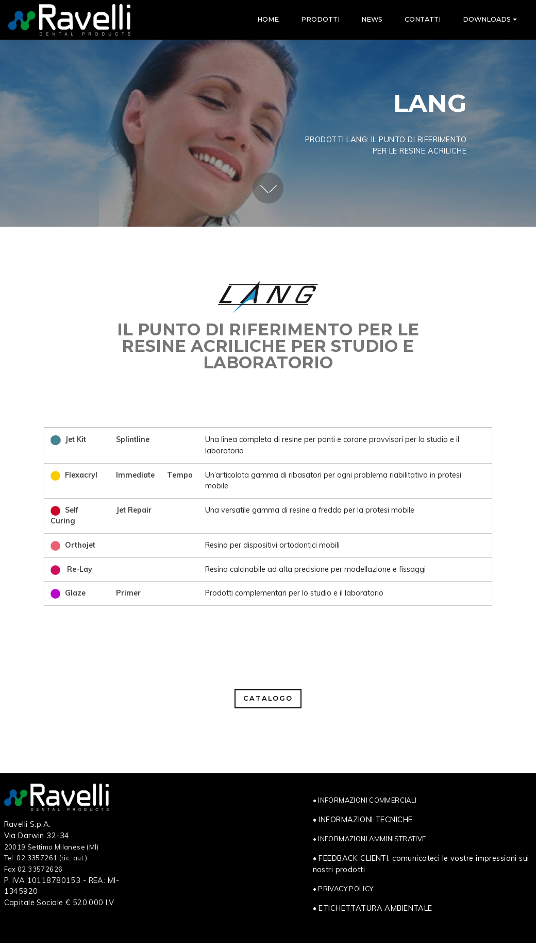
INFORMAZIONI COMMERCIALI (367, 800)
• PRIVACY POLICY (343, 889)
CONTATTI (423, 19)
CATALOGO (268, 698)
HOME (268, 19)
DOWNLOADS (487, 19)
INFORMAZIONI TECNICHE (365, 819)
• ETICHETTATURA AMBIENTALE (372, 908)
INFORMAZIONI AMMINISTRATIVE (372, 839)
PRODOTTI (320, 19)
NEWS (371, 19)
